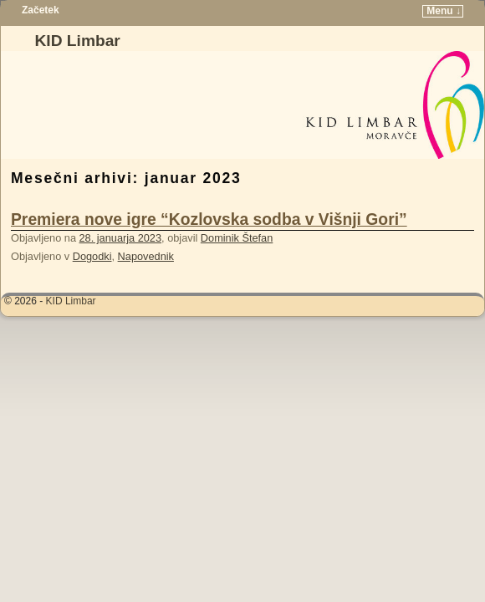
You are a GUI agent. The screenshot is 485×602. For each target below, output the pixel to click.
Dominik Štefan (237, 238)
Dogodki (92, 256)
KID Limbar (77, 40)
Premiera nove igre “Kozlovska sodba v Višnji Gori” (209, 219)
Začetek (40, 10)
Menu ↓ (443, 11)
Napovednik (146, 256)
